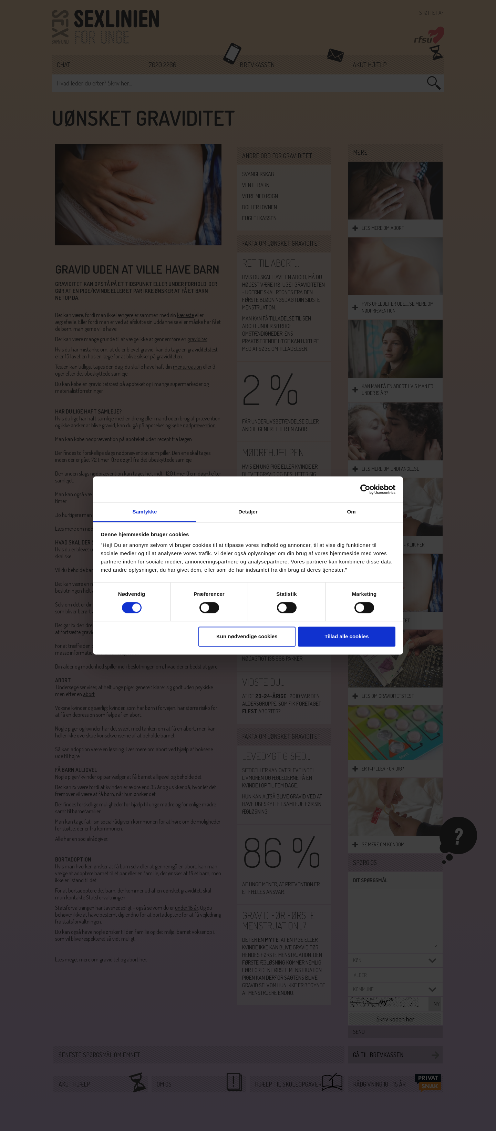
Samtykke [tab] (145, 511)
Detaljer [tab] (248, 511)
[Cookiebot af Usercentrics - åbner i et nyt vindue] (365, 489)
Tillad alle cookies (346, 636)
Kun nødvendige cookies (247, 636)
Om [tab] (351, 511)
